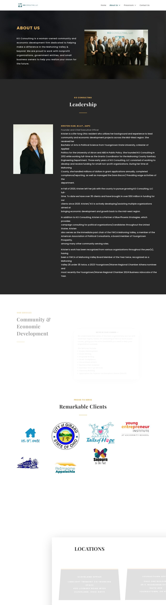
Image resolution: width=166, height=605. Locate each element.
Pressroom (129, 5)
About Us (114, 5)
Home (103, 5)
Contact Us (144, 5)
